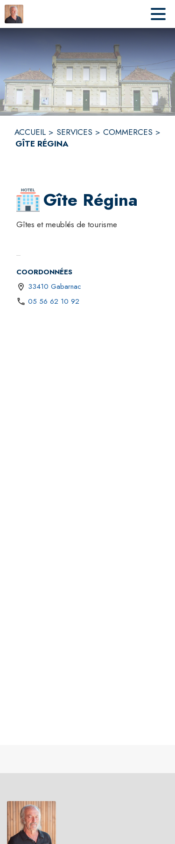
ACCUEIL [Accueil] (30, 132)
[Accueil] (14, 14)
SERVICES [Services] (74, 132)
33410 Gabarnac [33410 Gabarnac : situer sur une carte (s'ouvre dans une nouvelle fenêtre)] (54, 286)
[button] (28, 200)
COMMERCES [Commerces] (128, 132)
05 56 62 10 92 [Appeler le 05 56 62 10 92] (53, 301)
